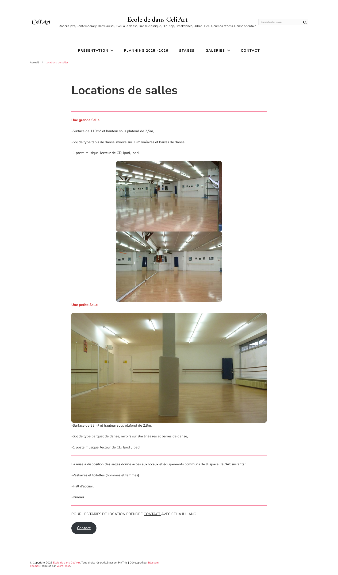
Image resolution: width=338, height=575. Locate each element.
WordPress (63, 566)
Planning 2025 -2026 (146, 50)
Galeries (215, 50)
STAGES (187, 50)
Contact (250, 50)
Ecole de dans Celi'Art (157, 19)
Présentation (93, 50)
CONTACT (152, 514)
